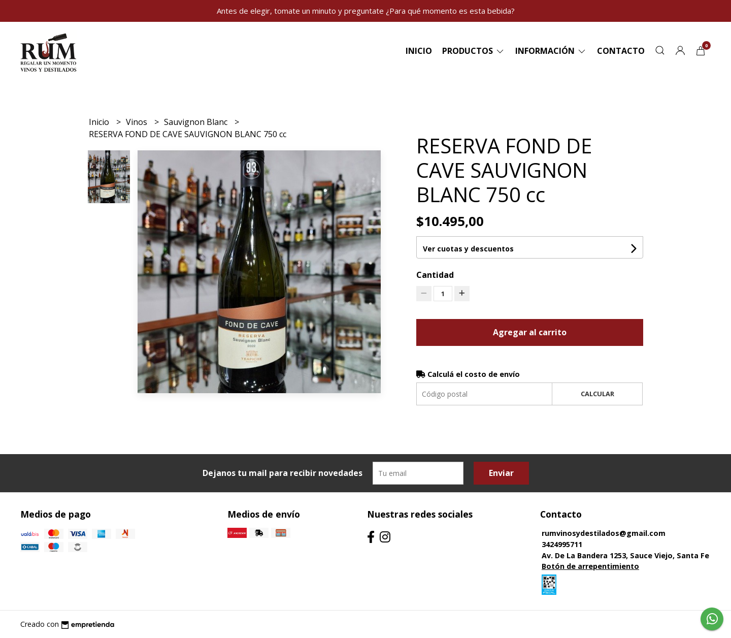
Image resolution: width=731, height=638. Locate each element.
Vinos (137, 121)
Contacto (621, 50)
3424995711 (562, 544)
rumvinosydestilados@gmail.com (604, 533)
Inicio (419, 50)
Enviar (501, 473)
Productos (473, 50)
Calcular (597, 393)
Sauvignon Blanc (196, 121)
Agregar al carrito (530, 332)
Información (551, 50)
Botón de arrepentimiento (590, 566)
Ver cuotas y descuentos (468, 248)
